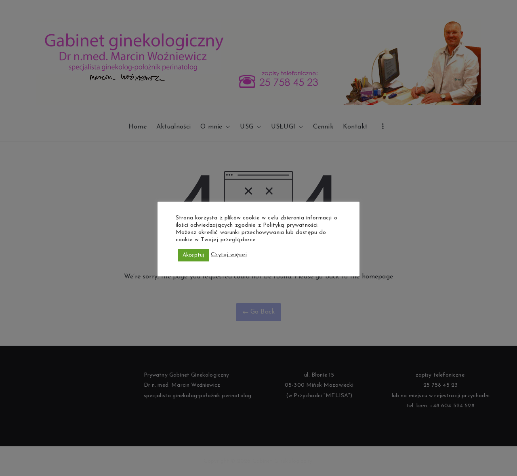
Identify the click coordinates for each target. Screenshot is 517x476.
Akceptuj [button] (193, 255)
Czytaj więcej (229, 255)
